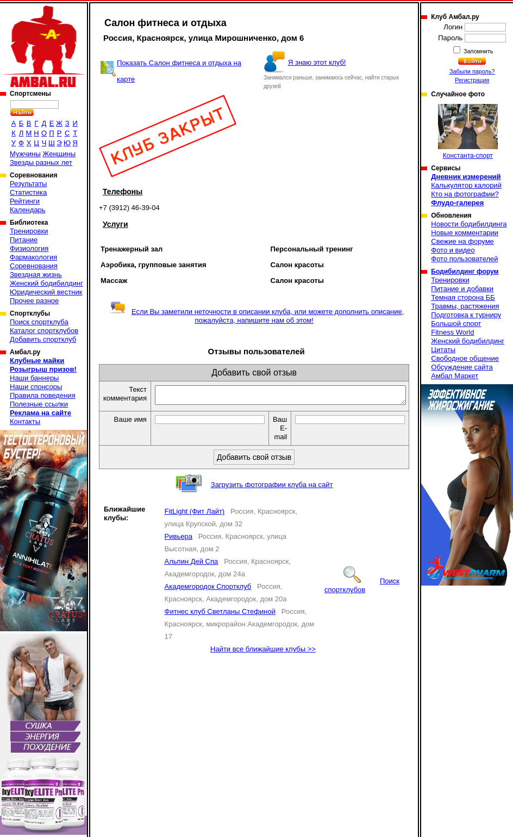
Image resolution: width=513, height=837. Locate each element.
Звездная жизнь (36, 274)
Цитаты (443, 350)
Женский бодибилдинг (46, 283)
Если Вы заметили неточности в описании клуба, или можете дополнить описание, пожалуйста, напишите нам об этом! (257, 315)
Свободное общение (465, 358)
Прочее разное (34, 301)
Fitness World (452, 332)
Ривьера (178, 540)
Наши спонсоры (36, 387)
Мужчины (25, 154)
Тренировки (29, 231)
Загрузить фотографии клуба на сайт (272, 488)
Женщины (59, 154)
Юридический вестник (46, 292)
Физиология (29, 248)
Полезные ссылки (39, 404)
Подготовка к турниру (466, 315)
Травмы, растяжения (465, 306)
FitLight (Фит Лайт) (195, 514)
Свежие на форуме (462, 241)
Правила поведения (43, 395)
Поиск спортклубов (361, 588)
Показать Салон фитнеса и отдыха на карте (179, 71)
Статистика (28, 192)
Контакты (25, 421)
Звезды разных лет (41, 162)
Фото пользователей (464, 259)
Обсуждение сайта (461, 367)
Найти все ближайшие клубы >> (263, 652)
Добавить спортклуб (43, 339)
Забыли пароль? (472, 71)
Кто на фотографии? (465, 194)
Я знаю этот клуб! (317, 62)
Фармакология (33, 257)
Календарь (28, 210)
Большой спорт (456, 323)
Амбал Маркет (454, 376)
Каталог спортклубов (44, 331)
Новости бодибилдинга (468, 224)
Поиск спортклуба (39, 322)
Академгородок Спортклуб (208, 590)
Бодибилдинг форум (464, 271)
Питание (23, 240)
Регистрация (472, 80)
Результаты (28, 184)
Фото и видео (453, 250)
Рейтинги (25, 201)
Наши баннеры (34, 378)
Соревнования (34, 266)
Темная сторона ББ (463, 297)
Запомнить (477, 51)
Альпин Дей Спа (191, 565)
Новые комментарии (464, 233)
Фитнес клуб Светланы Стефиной (220, 615)
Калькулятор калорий (466, 185)
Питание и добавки (462, 289)
